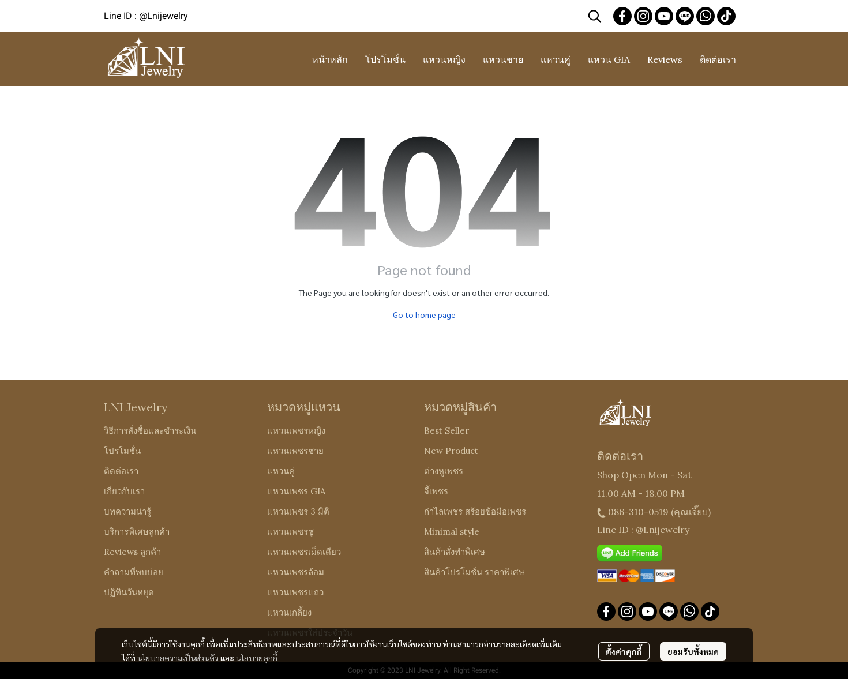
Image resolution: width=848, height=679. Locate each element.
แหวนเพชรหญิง (296, 430)
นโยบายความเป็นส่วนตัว (178, 657)
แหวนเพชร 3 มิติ (298, 511)
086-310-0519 (638, 511)
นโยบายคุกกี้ (256, 657)
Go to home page (424, 314)
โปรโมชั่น (122, 450)
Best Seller (446, 430)
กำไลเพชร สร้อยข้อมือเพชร (475, 511)
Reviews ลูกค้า (132, 551)
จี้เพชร (436, 491)
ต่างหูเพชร (443, 471)
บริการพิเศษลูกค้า (137, 531)
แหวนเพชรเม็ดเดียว (304, 551)
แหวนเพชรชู (290, 531)
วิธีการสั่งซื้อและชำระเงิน (150, 430)
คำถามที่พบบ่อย (133, 572)
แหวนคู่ (281, 471)
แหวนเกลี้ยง (289, 612)
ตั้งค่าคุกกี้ (624, 651)
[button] (595, 16)
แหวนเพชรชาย (295, 450)
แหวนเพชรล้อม (295, 572)
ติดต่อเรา (121, 471)
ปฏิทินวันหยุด (129, 592)
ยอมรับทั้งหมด (693, 651)
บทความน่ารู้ (127, 511)
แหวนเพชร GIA (296, 491)
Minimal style (451, 531)
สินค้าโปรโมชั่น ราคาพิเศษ (474, 572)
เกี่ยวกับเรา (124, 491)
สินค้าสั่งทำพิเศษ (454, 551)
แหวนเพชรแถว (295, 592)
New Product (451, 450)
